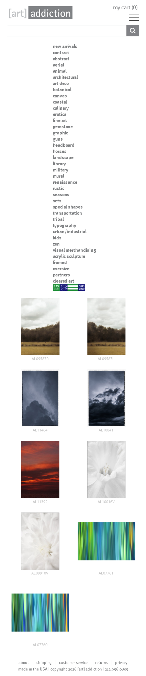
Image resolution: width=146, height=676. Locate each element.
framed (60, 262)
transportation (67, 213)
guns (58, 139)
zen (56, 244)
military (60, 170)
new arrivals (65, 46)
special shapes (68, 207)
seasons (61, 194)
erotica (60, 114)
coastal (60, 102)
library (59, 163)
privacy (121, 662)
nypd (58, 287)
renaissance (65, 182)
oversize (61, 268)
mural (58, 176)
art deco (61, 83)
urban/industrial (70, 231)
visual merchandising (74, 250)
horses (60, 151)
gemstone (63, 126)
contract (61, 52)
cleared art (63, 281)
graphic (60, 132)
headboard (64, 145)
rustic (58, 188)
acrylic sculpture (69, 256)
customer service (73, 662)
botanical (62, 89)
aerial (58, 65)
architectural (65, 77)
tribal (58, 219)
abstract (61, 58)
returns (101, 662)
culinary (61, 108)
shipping (44, 662)
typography (64, 225)
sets (57, 200)
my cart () (125, 7)
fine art (60, 120)
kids (57, 237)
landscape (63, 157)
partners (61, 274)
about (24, 662)
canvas (60, 95)
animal (60, 71)
